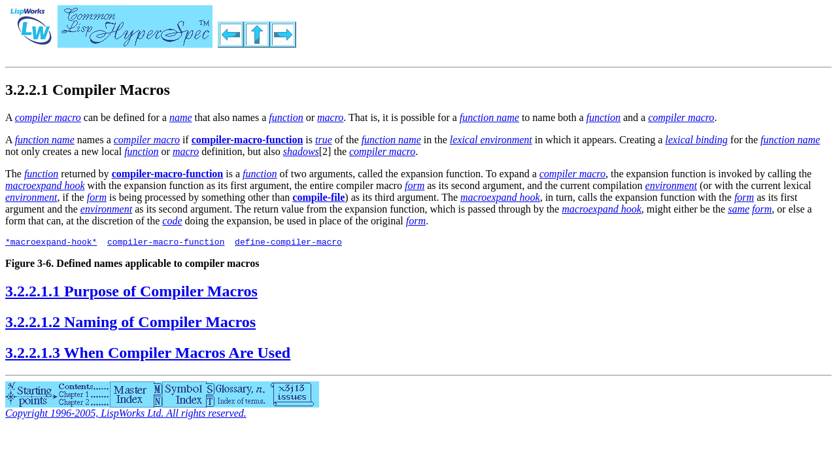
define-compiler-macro (288, 243)
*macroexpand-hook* (51, 243)
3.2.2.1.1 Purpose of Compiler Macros (131, 293)
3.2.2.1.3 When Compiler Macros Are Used (147, 354)
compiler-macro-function (165, 243)
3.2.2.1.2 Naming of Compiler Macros (130, 323)
